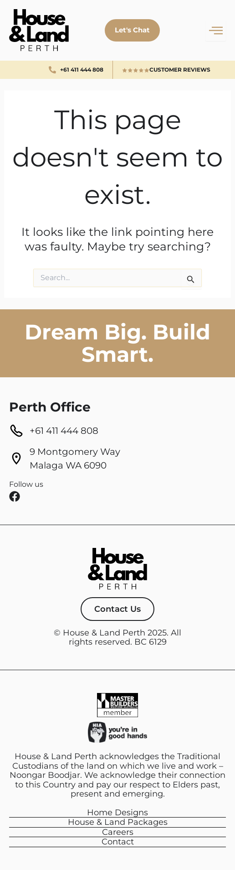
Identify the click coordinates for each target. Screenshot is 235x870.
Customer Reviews (179, 69)
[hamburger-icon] (215, 30)
